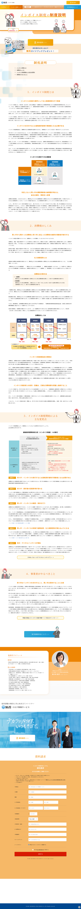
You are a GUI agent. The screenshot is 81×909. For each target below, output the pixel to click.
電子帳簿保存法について (40, 634)
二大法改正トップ (5, 7)
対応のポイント (38, 7)
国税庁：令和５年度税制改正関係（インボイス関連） (21, 523)
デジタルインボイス (48, 7)
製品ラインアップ (59, 7)
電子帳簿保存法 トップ (72, 7)
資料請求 (74, 2)
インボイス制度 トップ (16, 7)
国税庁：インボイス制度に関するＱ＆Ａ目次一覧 (20, 537)
